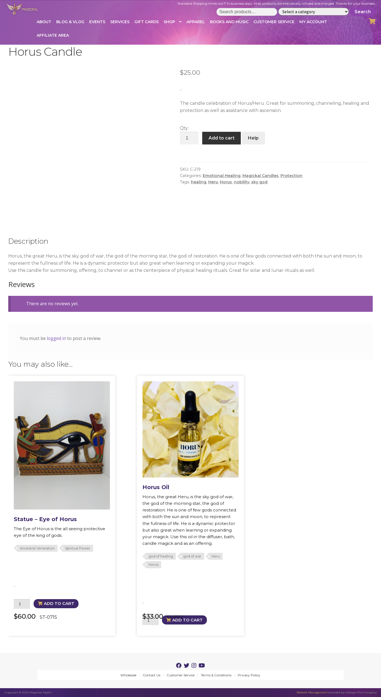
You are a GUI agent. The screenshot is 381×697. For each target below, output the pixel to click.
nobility (241, 181)
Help (253, 138)
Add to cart (221, 138)
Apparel (196, 21)
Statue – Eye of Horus (45, 519)
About (44, 21)
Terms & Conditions (216, 675)
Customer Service (273, 21)
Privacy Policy (249, 675)
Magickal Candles (260, 175)
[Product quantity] (189, 138)
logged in (56, 338)
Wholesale (128, 675)
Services (119, 21)
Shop (169, 21)
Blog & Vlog (70, 21)
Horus (226, 181)
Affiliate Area (53, 35)
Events (97, 21)
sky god (259, 181)
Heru (213, 181)
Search (363, 11)
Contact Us (151, 675)
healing (198, 181)
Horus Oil (155, 487)
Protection (291, 175)
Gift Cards (146, 21)
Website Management (312, 692)
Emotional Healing (222, 175)
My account (313, 21)
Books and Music (229, 21)
